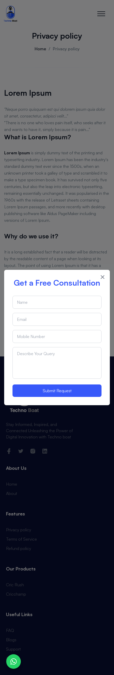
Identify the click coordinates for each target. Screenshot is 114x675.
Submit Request (57, 390)
